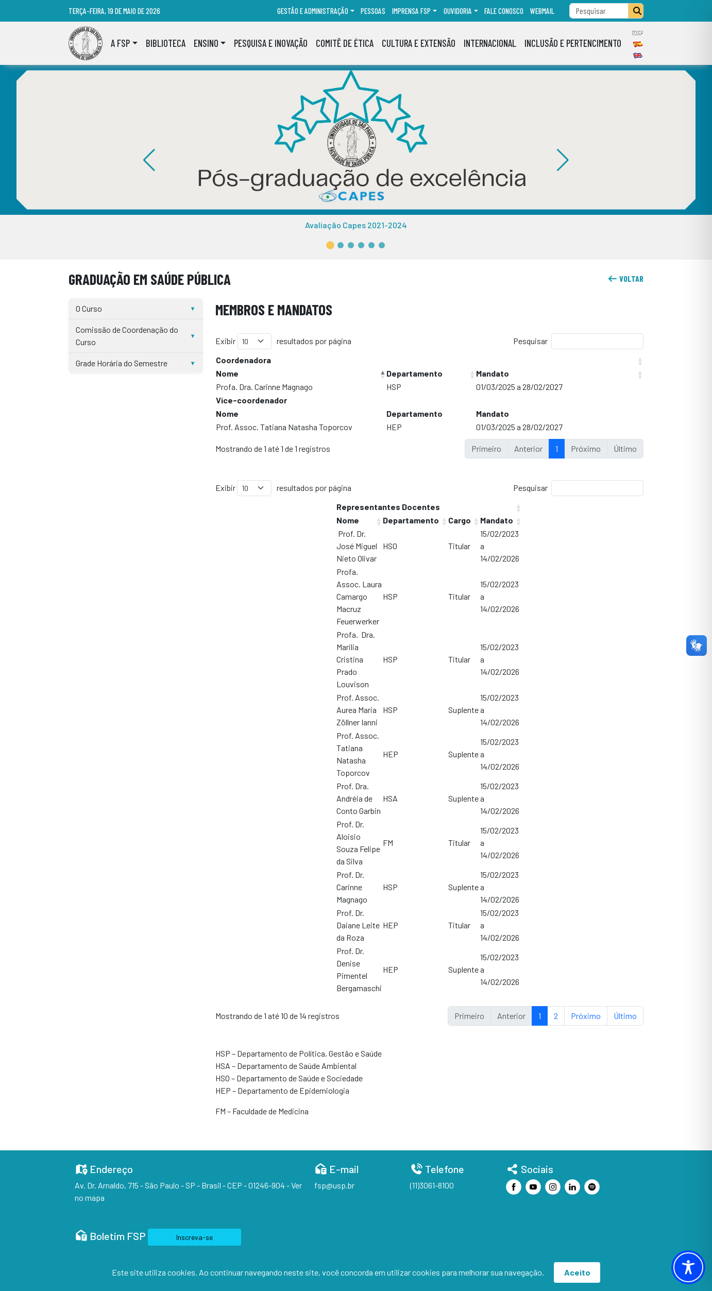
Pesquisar (530, 341)
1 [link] (556, 448)
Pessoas (373, 10)
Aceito (577, 1272)
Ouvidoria (458, 10)
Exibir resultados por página (283, 341)
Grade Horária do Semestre (121, 363)
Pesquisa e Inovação (271, 43)
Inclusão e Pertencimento (572, 43)
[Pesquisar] (635, 11)
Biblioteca (165, 43)
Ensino (206, 43)
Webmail (542, 10)
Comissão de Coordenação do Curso (127, 336)
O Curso (89, 308)
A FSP (120, 43)
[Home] (86, 43)
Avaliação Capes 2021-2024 (356, 225)
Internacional (490, 43)
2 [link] (556, 1016)
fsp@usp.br (334, 1185)
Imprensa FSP (411, 10)
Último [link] (625, 1016)
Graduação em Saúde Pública (150, 279)
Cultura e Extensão (418, 43)
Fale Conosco (503, 10)
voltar (625, 278)
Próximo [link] (586, 1016)
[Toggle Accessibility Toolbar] (688, 1267)
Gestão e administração (312, 10)
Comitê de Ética (345, 43)
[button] (330, 245)
